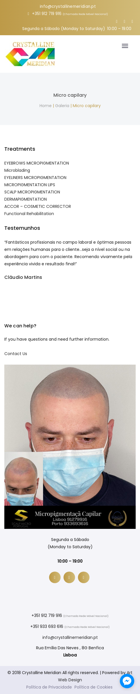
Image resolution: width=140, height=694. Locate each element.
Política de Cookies (93, 687)
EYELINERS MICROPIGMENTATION (35, 177)
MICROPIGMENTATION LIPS (29, 185)
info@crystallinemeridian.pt (68, 6)
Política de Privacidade (49, 687)
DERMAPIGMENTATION (25, 199)
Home (46, 106)
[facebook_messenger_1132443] (127, 681)
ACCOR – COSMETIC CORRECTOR (37, 206)
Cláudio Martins (23, 277)
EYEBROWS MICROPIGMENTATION (36, 163)
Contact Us (15, 354)
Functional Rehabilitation (29, 214)
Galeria (62, 106)
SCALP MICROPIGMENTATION (32, 192)
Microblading (17, 170)
